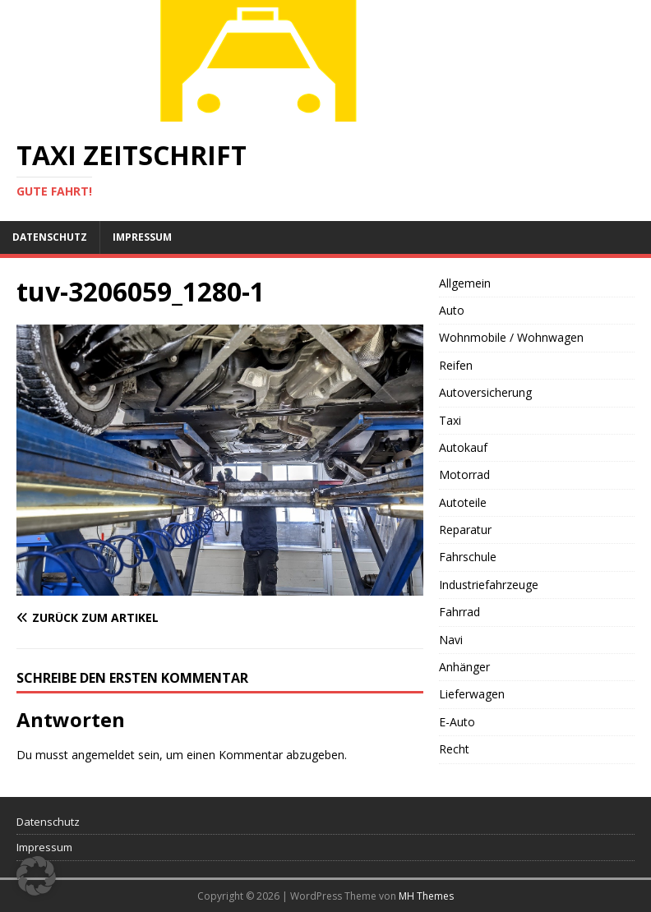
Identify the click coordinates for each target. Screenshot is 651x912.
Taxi (450, 420)
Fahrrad (459, 612)
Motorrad (464, 474)
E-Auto (457, 722)
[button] (36, 876)
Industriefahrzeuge (488, 584)
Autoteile (463, 502)
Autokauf (463, 447)
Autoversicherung (485, 392)
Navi (451, 639)
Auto (451, 310)
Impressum (142, 237)
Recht (454, 749)
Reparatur (465, 529)
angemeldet (103, 754)
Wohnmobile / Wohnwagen (511, 337)
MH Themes (426, 896)
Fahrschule (467, 556)
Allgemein (465, 283)
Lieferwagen (472, 694)
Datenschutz (49, 237)
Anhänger (464, 667)
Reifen (456, 365)
